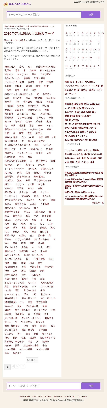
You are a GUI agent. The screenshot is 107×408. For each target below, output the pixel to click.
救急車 (31, 82)
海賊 (19, 180)
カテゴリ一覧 (37, 397)
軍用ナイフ (10, 149)
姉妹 (23, 271)
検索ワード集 (70, 397)
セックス (32, 282)
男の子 (41, 235)
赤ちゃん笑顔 (71, 128)
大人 (7, 231)
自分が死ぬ (45, 74)
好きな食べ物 (32, 306)
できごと (88, 150)
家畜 (21, 133)
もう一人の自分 (24, 117)
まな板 (31, 184)
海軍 (28, 180)
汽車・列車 (39, 78)
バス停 (8, 290)
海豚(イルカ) (36, 149)
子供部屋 (9, 106)
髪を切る (40, 322)
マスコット (85, 86)
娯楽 (80, 150)
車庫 (25, 90)
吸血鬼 (33, 271)
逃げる (8, 121)
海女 (47, 110)
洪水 (15, 227)
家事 (40, 125)
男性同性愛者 (11, 141)
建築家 (22, 125)
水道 (23, 227)
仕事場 (37, 314)
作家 (7, 133)
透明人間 (17, 216)
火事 (7, 227)
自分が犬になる (12, 78)
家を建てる (22, 114)
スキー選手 (10, 349)
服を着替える (11, 298)
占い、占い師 (28, 137)
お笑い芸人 (10, 208)
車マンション (88, 108)
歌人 (36, 196)
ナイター (44, 192)
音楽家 (8, 110)
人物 (67, 162)
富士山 (8, 322)
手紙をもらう (47, 169)
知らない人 (22, 74)
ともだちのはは (72, 132)
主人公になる (36, 129)
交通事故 (26, 196)
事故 (49, 220)
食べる (52, 212)
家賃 (29, 133)
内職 (19, 172)
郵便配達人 (39, 176)
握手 (17, 345)
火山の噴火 (39, 212)
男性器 (41, 165)
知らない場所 (11, 137)
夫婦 (42, 290)
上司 (34, 294)
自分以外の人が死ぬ (45, 66)
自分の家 (17, 98)
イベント (85, 162)
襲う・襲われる (22, 310)
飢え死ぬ (51, 98)
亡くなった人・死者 (14, 82)
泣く (42, 224)
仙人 (7, 243)
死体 (53, 161)
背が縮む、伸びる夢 (14, 341)
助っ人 (33, 224)
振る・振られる (29, 298)
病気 (28, 333)
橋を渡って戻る (72, 120)
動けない (9, 165)
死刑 (23, 243)
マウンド (72, 93)
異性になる (20, 204)
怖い (19, 333)
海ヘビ (18, 121)
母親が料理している (87, 128)
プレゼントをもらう (31, 318)
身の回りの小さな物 (93, 154)
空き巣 (41, 184)
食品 (78, 158)
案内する (30, 165)
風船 (7, 286)
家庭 (51, 117)
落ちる (8, 239)
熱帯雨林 (23, 251)
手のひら (9, 333)
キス (36, 216)
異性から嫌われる (92, 104)
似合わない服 (34, 110)
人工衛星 (44, 204)
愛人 (36, 208)
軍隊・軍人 (10, 235)
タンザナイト (11, 196)
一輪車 (8, 90)
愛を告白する (23, 176)
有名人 (31, 188)
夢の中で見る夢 (12, 212)
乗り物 (96, 150)
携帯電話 (9, 176)
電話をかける (29, 290)
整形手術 (49, 267)
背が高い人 (10, 192)
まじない (19, 184)
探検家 (20, 106)
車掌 (38, 86)
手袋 (45, 345)
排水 (15, 263)
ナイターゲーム (24, 153)
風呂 (34, 231)
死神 (15, 243)
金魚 (34, 251)
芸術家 (29, 121)
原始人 (16, 231)
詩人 (32, 235)
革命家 (39, 121)
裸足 (19, 306)
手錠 (7, 353)
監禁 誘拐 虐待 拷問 (74, 104)
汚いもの (47, 145)
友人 (30, 66)
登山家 (39, 102)
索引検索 (48, 397)
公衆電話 (19, 314)
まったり (79, 82)
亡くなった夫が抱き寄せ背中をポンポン (83, 124)
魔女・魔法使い (12, 326)
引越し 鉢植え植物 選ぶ (85, 112)
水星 (7, 263)
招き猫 (49, 149)
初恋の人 (9, 153)
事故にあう (10, 251)
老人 (28, 216)
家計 (32, 125)
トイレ (49, 125)
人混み (33, 204)
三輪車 (50, 82)
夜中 (46, 314)
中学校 (47, 172)
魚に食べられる (41, 239)
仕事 (24, 275)
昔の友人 (40, 117)
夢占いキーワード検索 (14, 40)
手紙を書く (35, 267)
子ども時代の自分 (42, 180)
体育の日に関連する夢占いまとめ (80, 192)
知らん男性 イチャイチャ (76, 136)
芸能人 (37, 172)
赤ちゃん (9, 188)
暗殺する (49, 318)
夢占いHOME (25, 397)
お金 (34, 220)
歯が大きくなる (12, 255)
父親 (28, 172)
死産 (7, 271)
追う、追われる (48, 298)
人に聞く (42, 200)
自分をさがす (40, 310)
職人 (23, 224)
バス (34, 286)
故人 (21, 157)
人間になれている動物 (15, 161)
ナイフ (22, 149)
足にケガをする (47, 338)
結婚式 (8, 314)
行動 (72, 162)
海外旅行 (27, 102)
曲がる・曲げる (88, 90)
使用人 (22, 235)
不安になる (35, 275)
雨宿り (43, 326)
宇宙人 (27, 212)
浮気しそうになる (88, 132)
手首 (24, 267)
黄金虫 (43, 227)
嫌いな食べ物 (11, 318)
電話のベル (45, 294)
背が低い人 (24, 208)
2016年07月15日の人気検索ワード (29, 33)
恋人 (21, 66)
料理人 (20, 188)
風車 (34, 74)
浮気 (26, 294)
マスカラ (96, 86)
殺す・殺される (47, 70)
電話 (17, 290)
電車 (17, 70)
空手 (49, 247)
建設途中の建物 (30, 345)
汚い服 (46, 106)
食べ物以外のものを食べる (17, 145)
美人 (25, 231)
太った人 (9, 172)
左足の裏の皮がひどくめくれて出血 (81, 140)
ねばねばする (11, 267)
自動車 (8, 86)
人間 (77, 162)
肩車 (40, 82)
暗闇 (67, 82)
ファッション (71, 150)
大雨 (42, 271)
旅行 (36, 333)
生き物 (93, 158)
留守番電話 (41, 302)
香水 (40, 247)
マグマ (99, 90)
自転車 (33, 70)
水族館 (43, 251)
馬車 (17, 90)
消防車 (18, 86)
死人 (34, 114)
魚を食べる (41, 161)
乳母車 (8, 70)
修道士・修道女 (20, 286)
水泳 (32, 263)
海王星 (39, 153)
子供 (17, 102)
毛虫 (23, 338)
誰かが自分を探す (36, 141)
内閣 (40, 188)
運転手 (25, 279)
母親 (7, 98)
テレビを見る (11, 330)
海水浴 (8, 102)
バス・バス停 (46, 286)
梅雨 (7, 338)
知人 (36, 145)
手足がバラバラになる (15, 129)
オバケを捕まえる (73, 108)
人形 (7, 224)
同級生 (8, 310)
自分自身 (42, 330)
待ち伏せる (90, 82)
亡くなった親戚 (22, 239)
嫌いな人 (32, 169)
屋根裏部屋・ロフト (14, 302)
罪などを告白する (13, 200)
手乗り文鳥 (39, 259)
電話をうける (11, 279)
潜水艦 (41, 243)
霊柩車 (29, 86)
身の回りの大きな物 (74, 154)
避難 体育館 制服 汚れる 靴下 (78, 116)
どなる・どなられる (14, 282)
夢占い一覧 (58, 397)
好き (50, 224)
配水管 (33, 227)
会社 (34, 326)
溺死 (32, 243)
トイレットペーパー (14, 169)
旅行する (17, 353)
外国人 (39, 133)
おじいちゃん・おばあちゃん (19, 94)
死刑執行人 (33, 106)
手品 (30, 341)
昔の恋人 (47, 94)
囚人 (53, 227)
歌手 (28, 259)
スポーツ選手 (42, 349)
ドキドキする (11, 247)
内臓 (34, 192)
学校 (53, 200)
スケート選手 (25, 349)
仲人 (15, 224)
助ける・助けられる (33, 255)
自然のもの (70, 158)
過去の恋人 (10, 66)
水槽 (23, 263)
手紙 (34, 279)
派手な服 (46, 216)
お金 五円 (69, 112)
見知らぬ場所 (47, 282)
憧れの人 (30, 200)
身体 (92, 162)
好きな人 (9, 74)
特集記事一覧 (98, 203)
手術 (53, 310)
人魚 (49, 153)
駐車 (46, 86)
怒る (53, 326)
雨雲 (30, 302)
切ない (8, 184)
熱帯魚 (46, 341)
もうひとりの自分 (13, 259)
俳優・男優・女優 (47, 137)
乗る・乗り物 (28, 330)
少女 (26, 326)
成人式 (8, 220)
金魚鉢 (25, 247)
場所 (84, 158)
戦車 (34, 90)
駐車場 (27, 78)
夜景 (15, 338)
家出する (19, 110)
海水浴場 (38, 98)
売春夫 (8, 345)
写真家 (50, 102)
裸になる (44, 231)
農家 (49, 129)
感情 (100, 158)
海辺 (30, 157)
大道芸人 (9, 180)
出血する (23, 192)
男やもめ (9, 306)
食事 (45, 306)
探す (40, 263)
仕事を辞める (11, 275)
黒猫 (49, 121)
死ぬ (28, 98)
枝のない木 (10, 157)
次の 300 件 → (32, 360)
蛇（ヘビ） (47, 333)
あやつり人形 (21, 220)
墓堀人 (8, 204)
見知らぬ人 (45, 114)
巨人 (7, 216)
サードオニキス (12, 294)
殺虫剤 (33, 338)
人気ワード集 (82, 397)
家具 (13, 125)
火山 (51, 259)
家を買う (9, 114)
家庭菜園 (9, 117)
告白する (47, 196)
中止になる (26, 322)
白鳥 (15, 271)
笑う (72, 82)
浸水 (42, 279)
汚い (19, 165)
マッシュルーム (72, 86)
